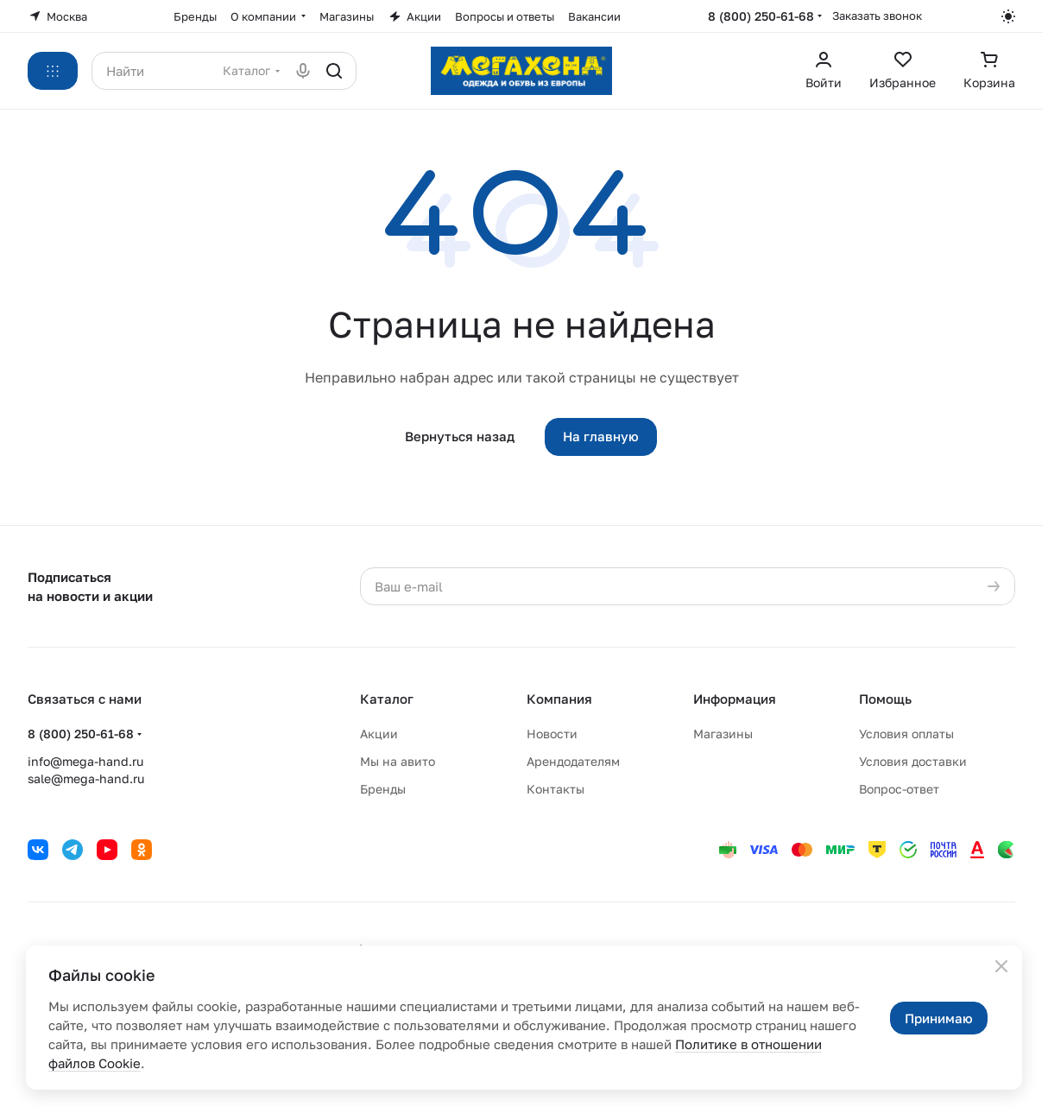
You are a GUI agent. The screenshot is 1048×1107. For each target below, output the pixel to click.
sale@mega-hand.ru (86, 778)
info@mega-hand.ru (85, 761)
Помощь (885, 698)
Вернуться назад (460, 436)
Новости (552, 733)
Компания (559, 698)
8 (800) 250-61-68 (761, 16)
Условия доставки (913, 761)
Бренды (383, 788)
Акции (379, 733)
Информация (734, 698)
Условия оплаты (906, 733)
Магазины (723, 733)
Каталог (387, 698)
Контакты (555, 788)
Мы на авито (397, 761)
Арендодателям (573, 761)
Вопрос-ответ (899, 788)
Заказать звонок (877, 15)
